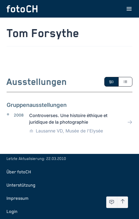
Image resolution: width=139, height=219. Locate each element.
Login (12, 211)
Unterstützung (21, 184)
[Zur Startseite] (22, 9)
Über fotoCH (19, 171)
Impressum (18, 198)
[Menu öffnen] (129, 9)
